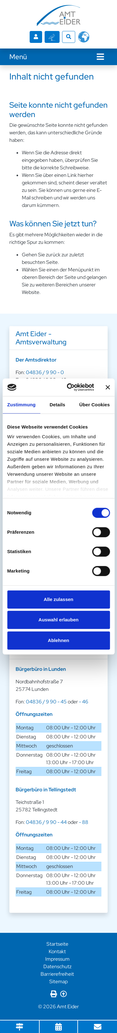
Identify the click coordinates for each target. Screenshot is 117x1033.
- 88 (83, 822)
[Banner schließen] (107, 387)
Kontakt (57, 951)
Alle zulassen (58, 599)
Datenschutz (57, 966)
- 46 (83, 701)
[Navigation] (100, 57)
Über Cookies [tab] (94, 404)
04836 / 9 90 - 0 (45, 372)
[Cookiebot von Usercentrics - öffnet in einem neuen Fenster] (70, 387)
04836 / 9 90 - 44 (46, 822)
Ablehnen (58, 640)
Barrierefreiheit (57, 974)
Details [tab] (57, 404)
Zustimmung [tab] (21, 404)
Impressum (57, 959)
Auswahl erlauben (58, 619)
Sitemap (58, 981)
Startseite (57, 944)
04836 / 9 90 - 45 (46, 701)
